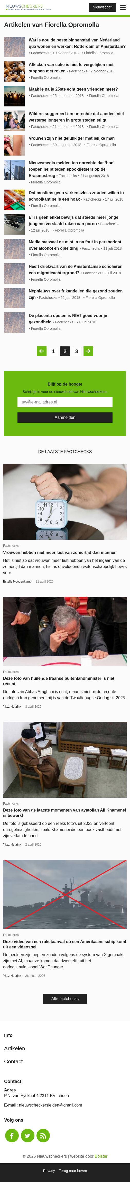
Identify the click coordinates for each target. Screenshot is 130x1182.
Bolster (101, 1156)
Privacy (49, 1171)
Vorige (40, 351)
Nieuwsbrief (102, 7)
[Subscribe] (65, 417)
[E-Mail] (65, 402)
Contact (13, 1061)
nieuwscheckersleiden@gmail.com (50, 1105)
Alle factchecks (65, 999)
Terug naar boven (73, 1171)
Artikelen (14, 1048)
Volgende (86, 351)
